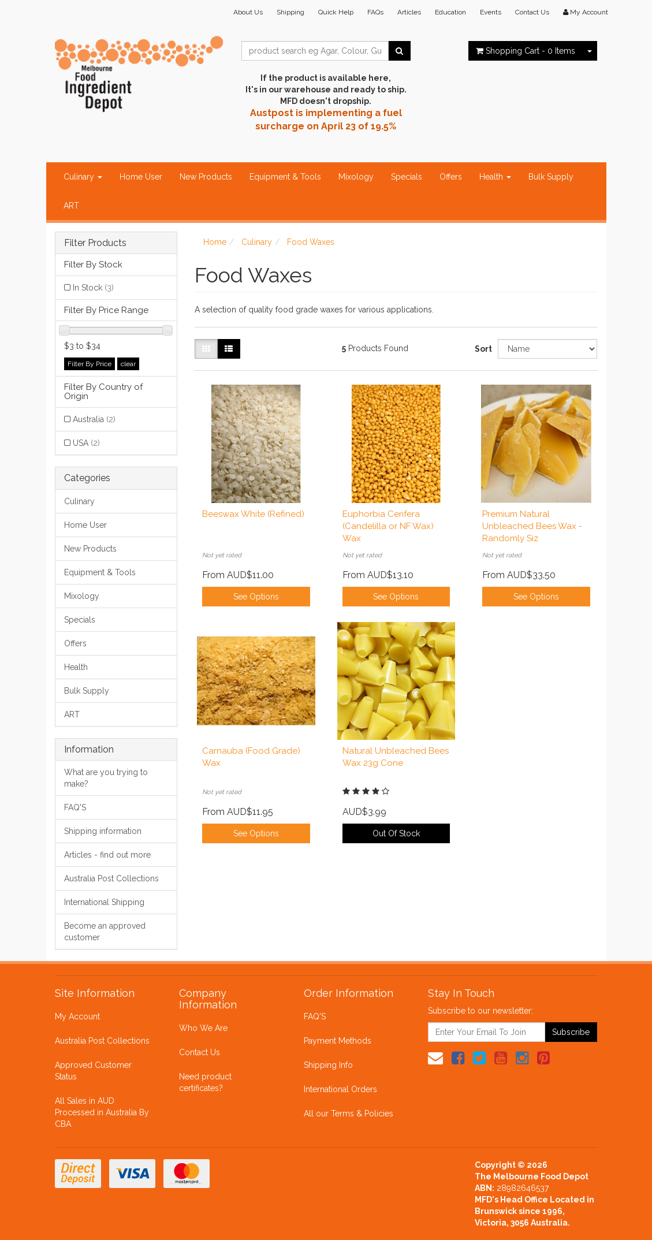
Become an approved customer (105, 931)
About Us (248, 12)
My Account (77, 1016)
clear (128, 364)
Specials (406, 176)
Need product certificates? (205, 1082)
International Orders (340, 1089)
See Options (256, 596)
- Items (525, 50)
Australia (94, 419)
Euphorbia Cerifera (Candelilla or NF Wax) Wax (388, 526)
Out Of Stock (396, 833)
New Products (206, 176)
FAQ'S (75, 807)
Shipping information (102, 831)
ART (71, 205)
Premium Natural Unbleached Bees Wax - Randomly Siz (532, 526)
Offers (450, 176)
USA (86, 443)
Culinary (83, 176)
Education (450, 12)
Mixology (356, 176)
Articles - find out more (107, 854)
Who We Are (203, 1028)
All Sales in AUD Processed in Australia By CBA (102, 1112)
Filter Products (95, 243)
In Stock (93, 287)
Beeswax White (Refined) (253, 514)
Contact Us (532, 12)
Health (495, 176)
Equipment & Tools (285, 176)
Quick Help (335, 12)
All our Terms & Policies (348, 1113)
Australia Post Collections (111, 878)
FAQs (375, 12)
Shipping (290, 12)
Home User (141, 176)
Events (490, 12)
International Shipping (104, 902)
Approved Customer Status (93, 1070)
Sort (482, 348)
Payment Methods (337, 1040)
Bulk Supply (550, 176)
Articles (409, 12)
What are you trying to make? (106, 778)
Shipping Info (328, 1065)
